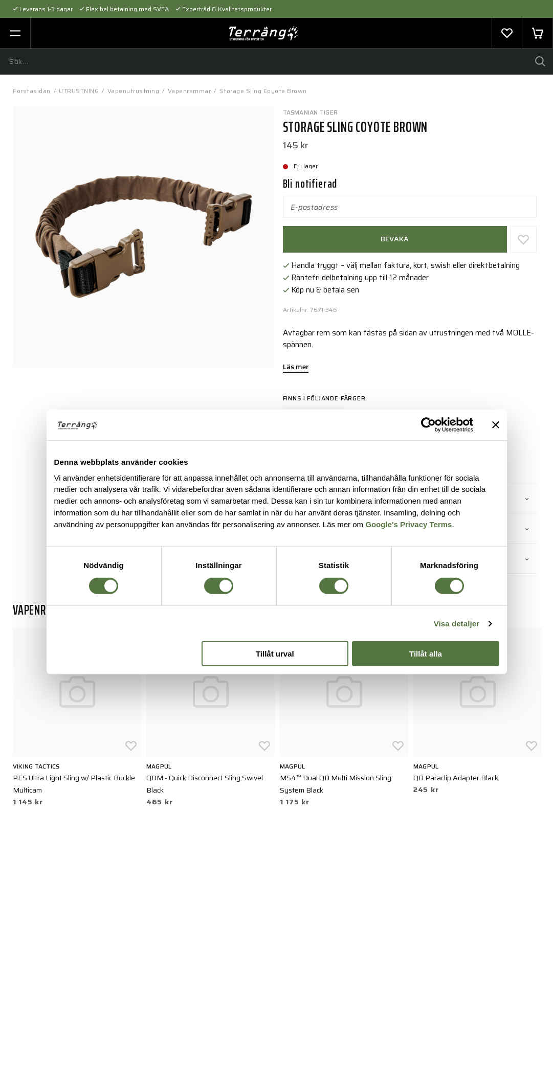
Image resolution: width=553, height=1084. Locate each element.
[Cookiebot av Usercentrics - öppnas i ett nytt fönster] (428, 425)
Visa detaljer (456, 623)
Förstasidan (32, 91)
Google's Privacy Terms (408, 524)
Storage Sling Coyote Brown (263, 91)
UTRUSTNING (79, 91)
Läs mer (295, 367)
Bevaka (395, 238)
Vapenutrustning (133, 91)
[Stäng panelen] (495, 424)
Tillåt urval (275, 653)
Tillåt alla (425, 653)
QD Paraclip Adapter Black (455, 777)
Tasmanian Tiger (310, 112)
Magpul (158, 766)
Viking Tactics (36, 766)
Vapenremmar (189, 91)
